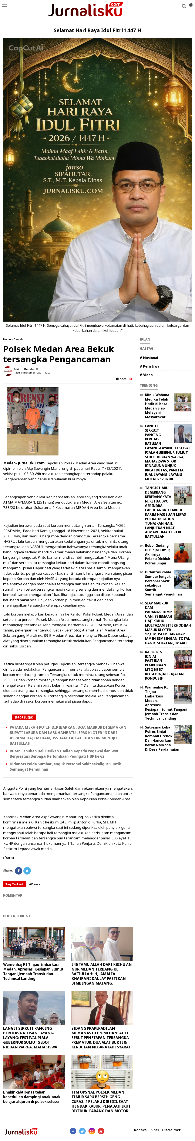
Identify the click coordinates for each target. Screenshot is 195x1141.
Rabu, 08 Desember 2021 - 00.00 (32, 372)
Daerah (18, 339)
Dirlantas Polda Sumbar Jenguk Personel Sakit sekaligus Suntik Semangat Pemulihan (163, 583)
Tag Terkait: (14, 884)
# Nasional (149, 357)
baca (121, 379)
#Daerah (35, 884)
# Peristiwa (149, 366)
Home (7, 339)
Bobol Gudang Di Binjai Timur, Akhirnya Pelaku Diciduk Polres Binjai (158, 554)
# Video (146, 374)
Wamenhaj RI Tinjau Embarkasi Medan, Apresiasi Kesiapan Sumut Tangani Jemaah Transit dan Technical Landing (33, 971)
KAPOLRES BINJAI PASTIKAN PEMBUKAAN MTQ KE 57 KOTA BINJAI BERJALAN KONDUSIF (164, 665)
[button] (191, 3)
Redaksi (141, 1130)
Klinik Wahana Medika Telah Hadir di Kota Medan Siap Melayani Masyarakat (157, 405)
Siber (155, 1130)
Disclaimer (171, 1130)
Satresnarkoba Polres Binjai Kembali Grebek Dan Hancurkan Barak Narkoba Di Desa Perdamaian (162, 738)
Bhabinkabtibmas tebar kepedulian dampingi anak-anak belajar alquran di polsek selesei (31, 1097)
